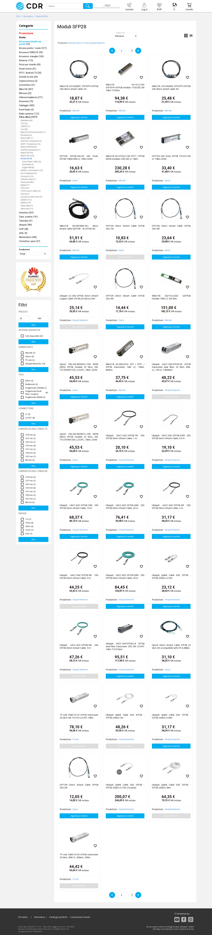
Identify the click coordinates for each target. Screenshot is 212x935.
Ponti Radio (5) (26, 109)
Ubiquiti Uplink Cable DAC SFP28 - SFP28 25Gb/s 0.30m (171, 716)
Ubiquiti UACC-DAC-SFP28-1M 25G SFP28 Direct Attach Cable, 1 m (125, 437)
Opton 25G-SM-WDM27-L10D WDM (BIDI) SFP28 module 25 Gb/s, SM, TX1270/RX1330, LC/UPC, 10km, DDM (79, 436)
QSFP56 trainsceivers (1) (30, 150)
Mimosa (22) (25, 93)
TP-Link (85, 43)
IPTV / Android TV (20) (30, 73)
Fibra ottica (28, 16)
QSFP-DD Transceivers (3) (31, 141)
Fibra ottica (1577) (28, 117)
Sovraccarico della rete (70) (31, 196)
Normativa (39, 917)
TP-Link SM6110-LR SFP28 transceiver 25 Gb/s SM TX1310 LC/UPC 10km (79, 716)
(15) (30, 42)
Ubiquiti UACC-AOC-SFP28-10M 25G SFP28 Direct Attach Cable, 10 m (79, 506)
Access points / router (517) (33, 48)
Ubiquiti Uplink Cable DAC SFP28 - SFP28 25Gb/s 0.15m (171, 576)
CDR (18, 16)
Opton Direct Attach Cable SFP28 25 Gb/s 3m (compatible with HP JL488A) (171, 646)
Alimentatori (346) (28, 237)
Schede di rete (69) (28, 77)
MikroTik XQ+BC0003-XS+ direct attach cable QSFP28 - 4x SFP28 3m (79, 227)
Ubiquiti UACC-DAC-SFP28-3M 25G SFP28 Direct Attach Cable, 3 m (171, 506)
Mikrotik (71, 43)
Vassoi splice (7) (27, 205)
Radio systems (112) (29, 113)
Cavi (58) (24, 129)
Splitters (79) (26, 202)
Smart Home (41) (27, 69)
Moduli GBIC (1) (27, 138)
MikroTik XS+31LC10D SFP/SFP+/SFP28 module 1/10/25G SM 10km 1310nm (125, 87)
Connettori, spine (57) (29, 241)
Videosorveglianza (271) (31, 97)
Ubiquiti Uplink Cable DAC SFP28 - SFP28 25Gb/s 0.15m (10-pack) (125, 786)
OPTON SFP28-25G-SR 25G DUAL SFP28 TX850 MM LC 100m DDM (79, 157)
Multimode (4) (27, 164)
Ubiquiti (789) (25, 225)
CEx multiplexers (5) (29, 173)
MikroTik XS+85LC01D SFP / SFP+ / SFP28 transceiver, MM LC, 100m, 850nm (125, 367)
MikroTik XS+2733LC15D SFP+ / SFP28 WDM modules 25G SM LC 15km (125, 157)
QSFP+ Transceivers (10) (30, 144)
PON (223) (25, 188)
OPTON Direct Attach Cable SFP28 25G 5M (171, 227)
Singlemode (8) (28, 167)
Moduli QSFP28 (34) (29, 147)
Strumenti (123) (27, 176)
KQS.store (37, 931)
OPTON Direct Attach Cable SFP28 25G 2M (79, 786)
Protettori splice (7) (28, 179)
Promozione (26, 33)
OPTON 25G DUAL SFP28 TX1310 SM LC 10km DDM (171, 157)
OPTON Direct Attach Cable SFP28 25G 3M (125, 297)
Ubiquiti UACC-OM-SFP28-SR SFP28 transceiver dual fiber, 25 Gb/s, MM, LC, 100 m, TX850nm (171, 367)
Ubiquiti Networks (97, 43)
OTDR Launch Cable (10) (30, 191)
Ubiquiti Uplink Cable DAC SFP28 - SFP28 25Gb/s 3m (125, 716)
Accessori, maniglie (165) (31, 56)
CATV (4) (24, 123)
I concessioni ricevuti (80, 917)
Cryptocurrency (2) (28, 81)
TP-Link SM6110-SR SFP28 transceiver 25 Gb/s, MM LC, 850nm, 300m (79, 856)
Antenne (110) (26, 60)
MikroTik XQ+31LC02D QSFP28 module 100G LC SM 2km (171, 297)
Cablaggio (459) (26, 105)
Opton (79, 43)
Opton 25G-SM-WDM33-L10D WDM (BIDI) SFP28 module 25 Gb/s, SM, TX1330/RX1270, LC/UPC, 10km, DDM (79, 367)
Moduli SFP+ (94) (27, 155)
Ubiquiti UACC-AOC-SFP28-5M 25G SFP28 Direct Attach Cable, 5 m (79, 646)
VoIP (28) (23, 229)
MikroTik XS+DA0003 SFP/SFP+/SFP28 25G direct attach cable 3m (171, 87)
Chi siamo (23, 917)
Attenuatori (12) (27, 208)
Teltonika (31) (25, 221)
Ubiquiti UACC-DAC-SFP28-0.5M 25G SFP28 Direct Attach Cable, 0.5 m (171, 437)
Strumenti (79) (26, 101)
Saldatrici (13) (26, 199)
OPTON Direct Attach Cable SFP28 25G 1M (125, 227)
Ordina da (120, 32)
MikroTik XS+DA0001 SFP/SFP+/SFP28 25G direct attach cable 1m (79, 87)
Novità (22, 37)
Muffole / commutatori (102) (32, 170)
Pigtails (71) (25, 185)
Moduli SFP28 (42, 16)
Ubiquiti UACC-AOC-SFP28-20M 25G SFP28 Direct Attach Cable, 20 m (125, 506)
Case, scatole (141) (28, 216)
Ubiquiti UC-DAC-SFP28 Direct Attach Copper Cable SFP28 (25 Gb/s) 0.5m (79, 297)
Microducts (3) (26, 135)
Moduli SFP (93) (27, 152)
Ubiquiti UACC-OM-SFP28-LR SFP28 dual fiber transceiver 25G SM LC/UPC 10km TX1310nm (125, 646)
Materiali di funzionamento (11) (33, 132)
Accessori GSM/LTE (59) (31, 52)
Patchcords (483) (27, 182)
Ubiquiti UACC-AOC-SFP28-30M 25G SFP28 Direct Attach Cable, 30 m (125, 576)
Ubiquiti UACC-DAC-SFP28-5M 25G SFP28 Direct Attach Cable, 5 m (79, 576)
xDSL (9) (23, 233)
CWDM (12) (25, 126)
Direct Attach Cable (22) (31, 161)
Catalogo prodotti (58, 917)
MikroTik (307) (26, 89)
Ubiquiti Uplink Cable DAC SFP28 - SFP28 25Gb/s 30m (171, 786)
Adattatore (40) (26, 120)
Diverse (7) (25, 194)
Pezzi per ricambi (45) (30, 64)
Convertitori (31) (27, 85)
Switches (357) (26, 212)
